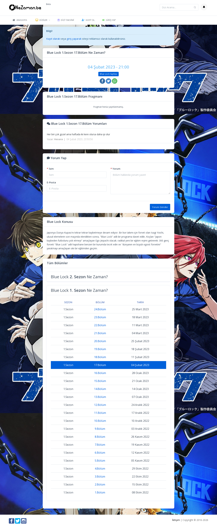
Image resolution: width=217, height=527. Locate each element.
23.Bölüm (100, 317)
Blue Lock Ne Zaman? (79, 276)
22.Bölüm (100, 325)
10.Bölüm (100, 421)
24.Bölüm (100, 309)
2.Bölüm (100, 484)
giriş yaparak (74, 38)
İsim (50, 168)
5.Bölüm (100, 460)
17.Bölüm (100, 365)
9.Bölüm (100, 429)
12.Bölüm (100, 405)
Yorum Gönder (160, 207)
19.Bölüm (100, 349)
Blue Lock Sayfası (108, 74)
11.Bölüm (100, 413)
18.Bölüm (100, 357)
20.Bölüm (100, 341)
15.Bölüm (100, 381)
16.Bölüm (100, 373)
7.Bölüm (100, 445)
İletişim (176, 520)
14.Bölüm (100, 389)
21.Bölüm (100, 333)
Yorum (115, 168)
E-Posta (51, 182)
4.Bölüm (100, 468)
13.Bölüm (100, 397)
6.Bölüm (100, 452)
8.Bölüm (100, 437)
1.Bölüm (100, 492)
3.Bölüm (100, 476)
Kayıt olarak (53, 38)
